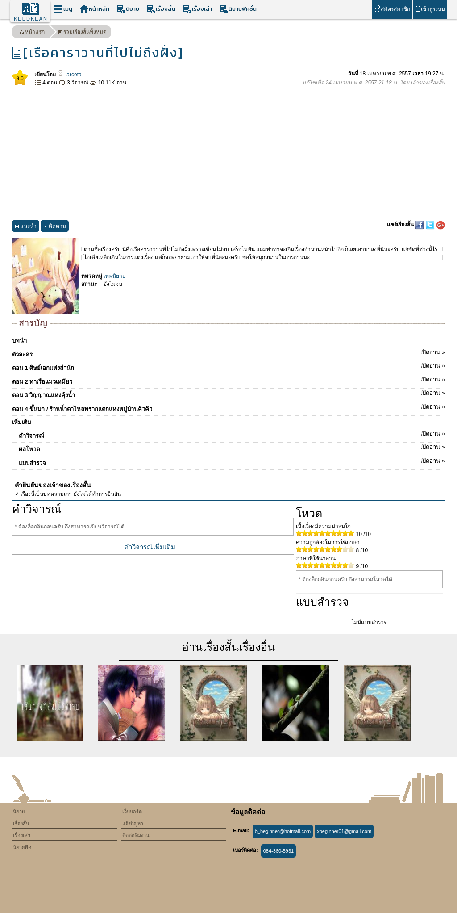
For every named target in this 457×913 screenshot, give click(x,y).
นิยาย (127, 9)
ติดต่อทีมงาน (136, 835)
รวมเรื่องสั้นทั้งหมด (82, 33)
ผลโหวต (232, 447)
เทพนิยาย (114, 276)
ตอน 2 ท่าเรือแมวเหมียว (228, 380)
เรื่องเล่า (197, 9)
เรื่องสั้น (160, 9)
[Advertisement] (228, 153)
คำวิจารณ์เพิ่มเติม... (152, 547)
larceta (69, 74)
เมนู (63, 9)
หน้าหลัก (94, 9)
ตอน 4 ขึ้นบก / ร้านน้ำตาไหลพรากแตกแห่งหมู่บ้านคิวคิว (228, 407)
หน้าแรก (32, 33)
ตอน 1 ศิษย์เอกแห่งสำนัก (228, 366)
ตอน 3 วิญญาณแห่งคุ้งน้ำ (228, 393)
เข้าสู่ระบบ (430, 9)
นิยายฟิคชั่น (238, 9)
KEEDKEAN (31, 18)
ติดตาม (54, 227)
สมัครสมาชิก (392, 9)
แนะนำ (26, 227)
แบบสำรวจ (232, 461)
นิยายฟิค (22, 847)
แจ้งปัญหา (132, 823)
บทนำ (19, 340)
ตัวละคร (228, 353)
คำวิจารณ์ (232, 434)
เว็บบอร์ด (132, 811)
